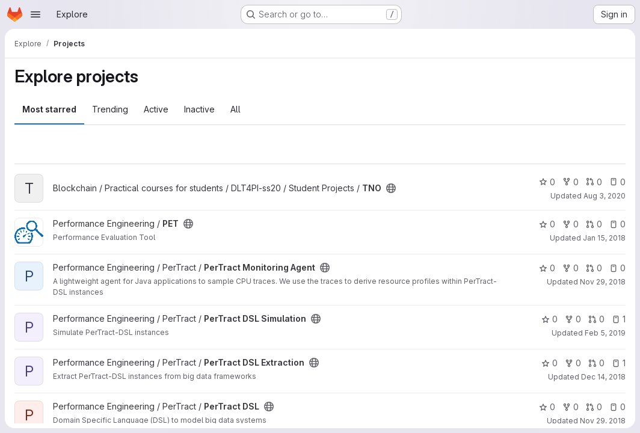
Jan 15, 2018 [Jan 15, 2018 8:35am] (604, 237)
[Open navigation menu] (35, 14)
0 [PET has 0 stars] (547, 224)
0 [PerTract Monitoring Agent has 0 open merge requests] (594, 268)
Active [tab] (156, 109)
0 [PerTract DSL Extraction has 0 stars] (549, 363)
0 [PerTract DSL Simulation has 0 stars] (549, 319)
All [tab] (235, 109)
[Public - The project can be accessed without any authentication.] (391, 188)
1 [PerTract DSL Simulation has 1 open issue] (619, 319)
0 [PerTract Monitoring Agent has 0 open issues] (617, 268)
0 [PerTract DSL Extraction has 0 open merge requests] (596, 363)
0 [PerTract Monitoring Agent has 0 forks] (570, 268)
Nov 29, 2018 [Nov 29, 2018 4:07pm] (603, 281)
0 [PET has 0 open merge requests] (594, 224)
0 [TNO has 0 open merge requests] (594, 182)
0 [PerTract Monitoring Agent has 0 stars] (547, 268)
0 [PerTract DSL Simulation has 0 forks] (573, 319)
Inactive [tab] (199, 109)
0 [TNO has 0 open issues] (617, 182)
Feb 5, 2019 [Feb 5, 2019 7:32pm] (605, 332)
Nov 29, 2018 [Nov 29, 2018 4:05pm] (603, 420)
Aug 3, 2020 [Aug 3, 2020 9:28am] (604, 195)
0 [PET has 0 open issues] (617, 224)
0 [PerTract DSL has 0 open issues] (617, 407)
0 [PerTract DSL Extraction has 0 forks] (573, 363)
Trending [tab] (110, 109)
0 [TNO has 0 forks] (570, 182)
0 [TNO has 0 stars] (547, 182)
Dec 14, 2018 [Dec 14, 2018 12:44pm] (603, 376)
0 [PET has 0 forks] (570, 224)
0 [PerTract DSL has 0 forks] (570, 407)
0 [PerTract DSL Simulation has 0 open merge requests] (596, 319)
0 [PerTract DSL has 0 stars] (547, 407)
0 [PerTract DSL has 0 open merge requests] (594, 407)
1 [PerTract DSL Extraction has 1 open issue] (619, 363)
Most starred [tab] (49, 109)
